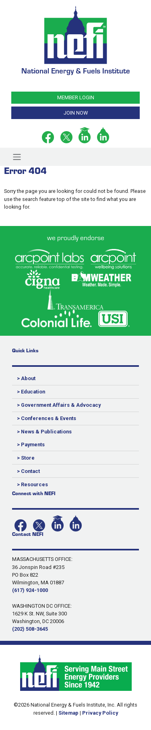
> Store (26, 458)
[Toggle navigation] (17, 156)
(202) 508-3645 (30, 629)
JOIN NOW (76, 113)
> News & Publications (44, 432)
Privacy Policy (100, 713)
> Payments (31, 444)
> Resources (32, 484)
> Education (31, 392)
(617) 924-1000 (30, 590)
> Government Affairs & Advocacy (59, 405)
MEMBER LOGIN (75, 97)
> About (26, 378)
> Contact (28, 471)
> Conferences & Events (46, 418)
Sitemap (68, 713)
